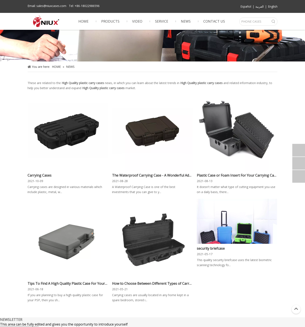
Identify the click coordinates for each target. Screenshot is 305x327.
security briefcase (211, 248)
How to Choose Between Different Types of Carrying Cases (152, 283)
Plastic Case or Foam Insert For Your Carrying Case (237, 175)
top (296, 308)
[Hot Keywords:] (273, 21)
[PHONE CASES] (255, 21)
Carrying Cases (39, 175)
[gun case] (152, 45)
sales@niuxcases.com (51, 6)
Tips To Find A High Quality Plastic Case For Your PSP (68, 283)
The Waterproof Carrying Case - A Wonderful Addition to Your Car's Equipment (152, 175)
